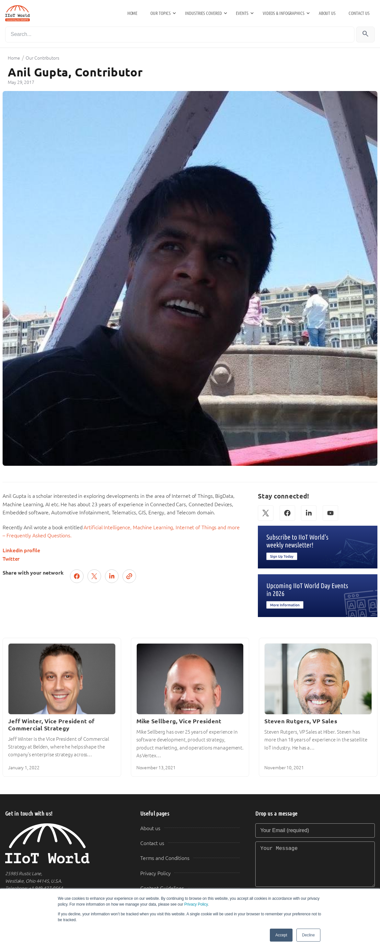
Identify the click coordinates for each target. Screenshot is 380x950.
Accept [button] (281, 935)
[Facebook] (287, 513)
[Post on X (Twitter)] (94, 576)
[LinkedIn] (309, 513)
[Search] (179, 34)
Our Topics (160, 13)
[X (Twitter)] (265, 513)
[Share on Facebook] (77, 576)
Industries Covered (203, 13)
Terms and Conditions (165, 858)
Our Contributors (42, 58)
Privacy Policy (196, 904)
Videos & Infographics (284, 13)
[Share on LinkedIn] (112, 576)
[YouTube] (330, 513)
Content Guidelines (162, 888)
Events (242, 13)
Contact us (359, 13)
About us (327, 13)
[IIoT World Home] (65, 843)
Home (132, 13)
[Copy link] (129, 576)
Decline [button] (308, 935)
